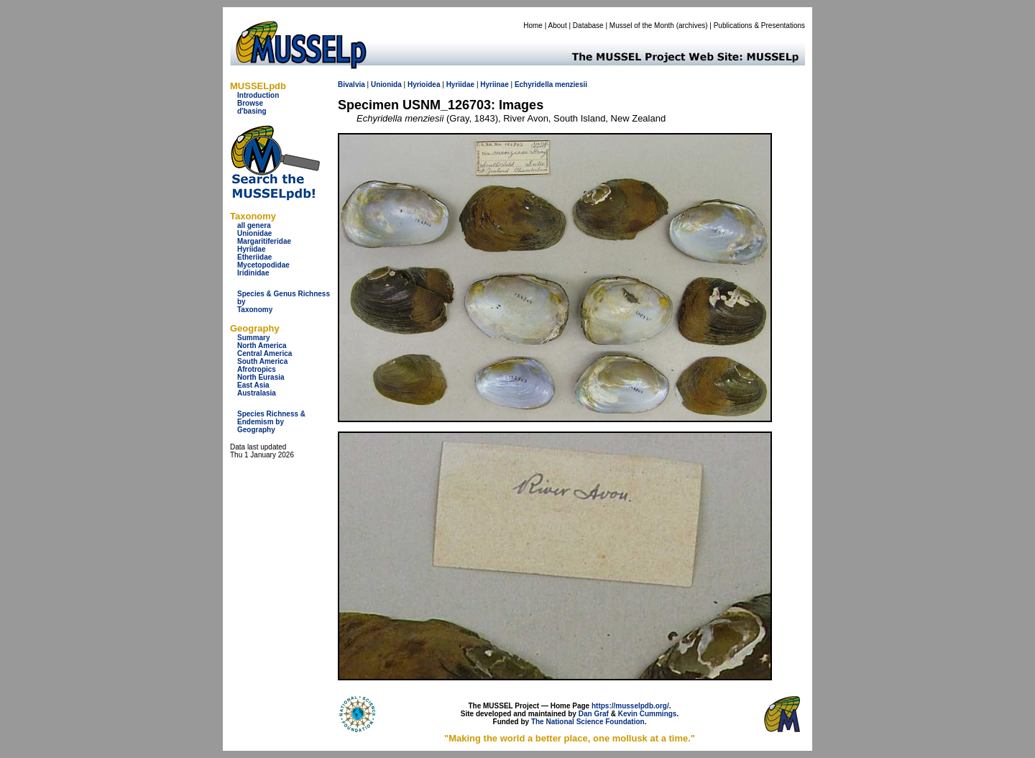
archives (691, 25)
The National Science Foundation (588, 722)
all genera (254, 225)
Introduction (258, 95)
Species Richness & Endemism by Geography (271, 422)
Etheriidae (254, 257)
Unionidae (254, 233)
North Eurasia (261, 377)
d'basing (252, 111)
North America (262, 346)
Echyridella (534, 84)
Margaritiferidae (264, 241)
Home (533, 25)
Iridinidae (253, 273)
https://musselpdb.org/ (630, 706)
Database (588, 25)
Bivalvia (351, 84)
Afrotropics (256, 369)
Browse (250, 103)
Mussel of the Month (642, 25)
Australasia (256, 393)
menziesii (571, 84)
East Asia (253, 385)
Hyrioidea (424, 84)
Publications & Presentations (759, 25)
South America (262, 361)
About (557, 25)
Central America (264, 353)
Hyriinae (494, 84)
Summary (253, 338)
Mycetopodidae (263, 265)
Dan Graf (594, 714)
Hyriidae (251, 249)
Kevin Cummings (647, 714)
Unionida (386, 84)
